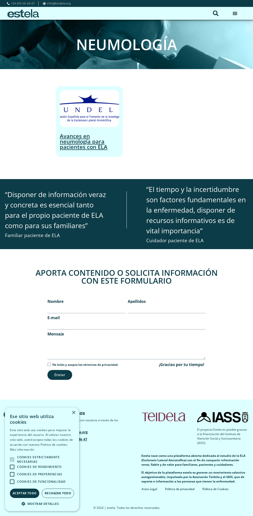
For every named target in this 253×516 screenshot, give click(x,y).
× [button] (73, 413)
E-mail (53, 318)
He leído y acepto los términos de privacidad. (85, 364)
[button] (216, 13)
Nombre (55, 301)
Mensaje (55, 334)
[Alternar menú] (234, 13)
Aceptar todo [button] (25, 493)
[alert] (42, 459)
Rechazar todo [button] (58, 493)
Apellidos (137, 301)
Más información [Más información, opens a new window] (22, 449)
